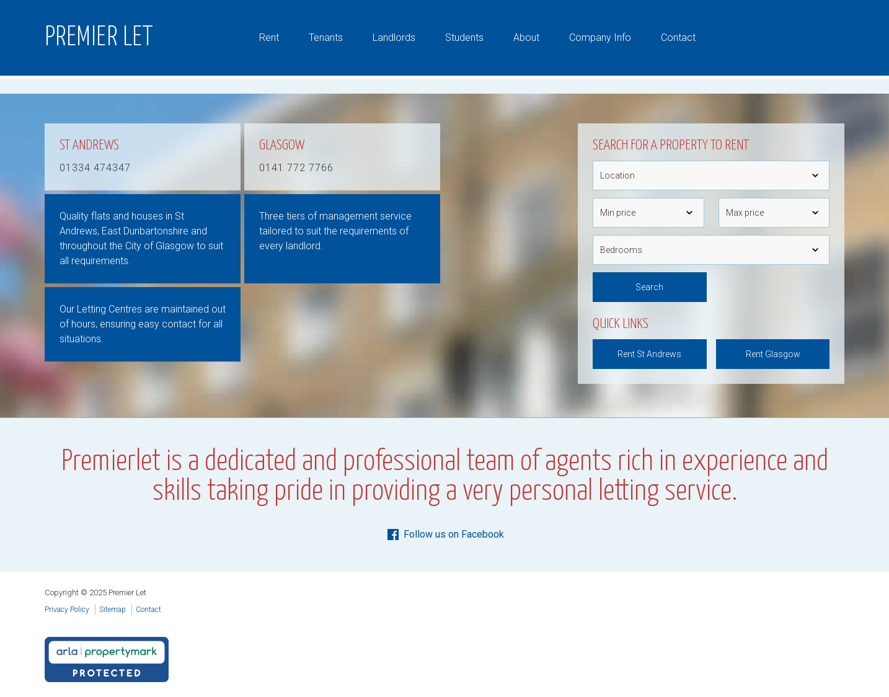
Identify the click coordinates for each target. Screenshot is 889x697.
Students (464, 37)
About (526, 37)
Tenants (326, 37)
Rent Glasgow (773, 354)
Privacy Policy (67, 609)
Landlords (394, 37)
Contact (678, 37)
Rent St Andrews (649, 354)
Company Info (600, 37)
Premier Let (99, 38)
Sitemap (112, 609)
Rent (269, 37)
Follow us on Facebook (445, 534)
